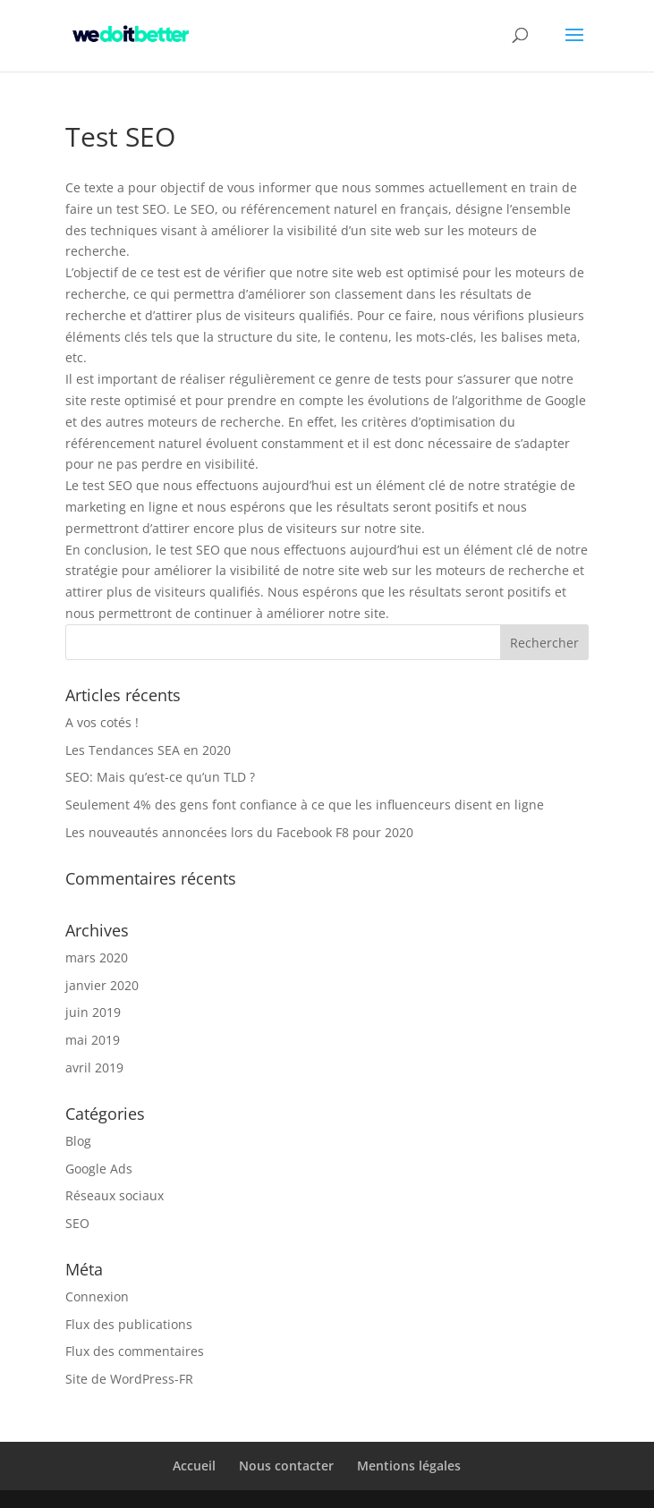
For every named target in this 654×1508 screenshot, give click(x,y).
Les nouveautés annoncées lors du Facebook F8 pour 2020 (239, 832)
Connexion (97, 1296)
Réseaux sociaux (114, 1195)
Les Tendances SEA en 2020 (148, 749)
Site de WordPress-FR (129, 1378)
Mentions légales (409, 1465)
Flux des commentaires (134, 1351)
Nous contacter (286, 1465)
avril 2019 (94, 1067)
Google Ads (98, 1168)
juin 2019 (93, 1012)
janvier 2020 (102, 985)
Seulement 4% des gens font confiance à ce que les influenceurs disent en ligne (304, 804)
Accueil (194, 1465)
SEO (77, 1223)
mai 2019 (92, 1039)
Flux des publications (128, 1324)
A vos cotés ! (102, 722)
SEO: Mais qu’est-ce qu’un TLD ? (160, 776)
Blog (78, 1140)
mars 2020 (96, 957)
